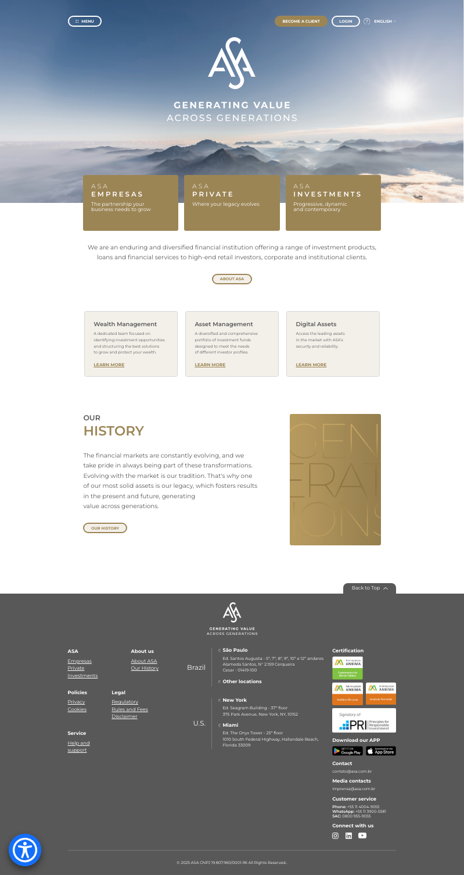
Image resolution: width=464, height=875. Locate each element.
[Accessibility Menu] (25, 850)
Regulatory (124, 702)
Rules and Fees (129, 710)
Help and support (79, 747)
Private (76, 669)
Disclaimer (124, 717)
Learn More (108, 364)
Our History (145, 669)
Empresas (80, 662)
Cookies (77, 710)
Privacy (76, 702)
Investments (83, 676)
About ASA (144, 662)
